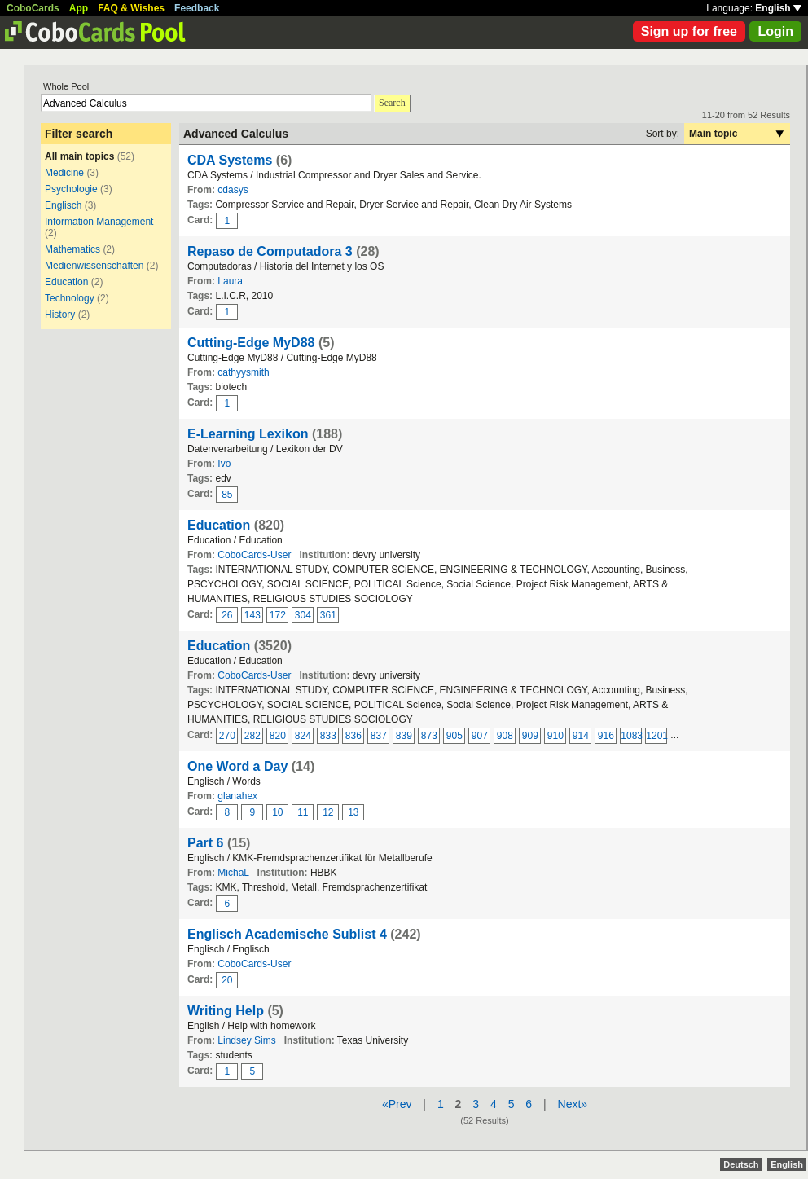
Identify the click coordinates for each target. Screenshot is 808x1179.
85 (227, 494)
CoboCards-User (254, 555)
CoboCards (33, 8)
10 (277, 812)
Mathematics (72, 249)
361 (328, 615)
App (78, 8)
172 (278, 615)
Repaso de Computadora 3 (270, 251)
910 (555, 735)
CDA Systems (229, 160)
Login (775, 31)
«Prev (397, 1104)
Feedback (196, 8)
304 (303, 615)
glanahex (237, 796)
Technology (69, 298)
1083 (631, 735)
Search (392, 102)
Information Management (99, 221)
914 (581, 735)
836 (353, 735)
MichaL (232, 872)
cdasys (232, 190)
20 (227, 980)
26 (227, 615)
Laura (230, 281)
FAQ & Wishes (131, 8)
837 (379, 735)
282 (252, 735)
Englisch (63, 205)
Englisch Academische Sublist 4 (287, 934)
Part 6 (205, 843)
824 (303, 735)
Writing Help (225, 1011)
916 (606, 735)
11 (302, 812)
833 (328, 735)
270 (227, 735)
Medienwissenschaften (94, 265)
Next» (573, 1104)
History (60, 314)
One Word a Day (237, 766)
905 (454, 735)
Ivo (224, 463)
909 (530, 735)
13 (353, 812)
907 (480, 735)
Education (66, 282)
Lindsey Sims (246, 1040)
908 (505, 735)
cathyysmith (243, 372)
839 (404, 735)
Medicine (64, 172)
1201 (656, 735)
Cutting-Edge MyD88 (250, 343)
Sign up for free (689, 31)
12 (328, 812)
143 (252, 615)
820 (278, 735)
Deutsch (740, 1164)
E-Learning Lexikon (247, 434)
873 (429, 735)
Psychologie (72, 189)
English (778, 8)
